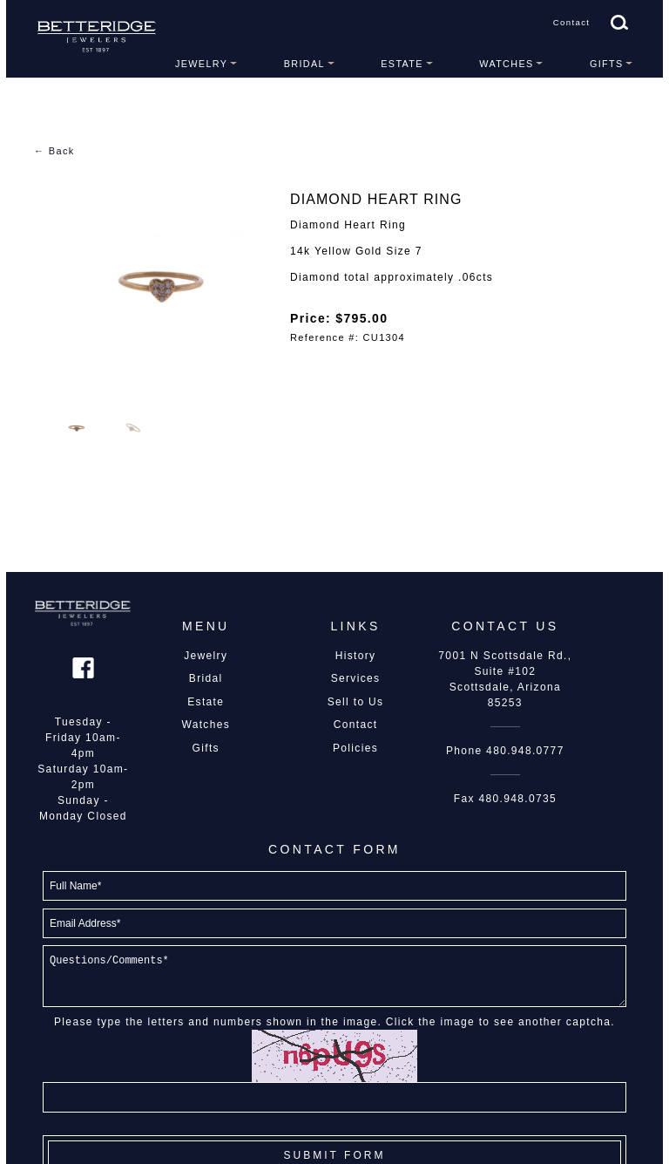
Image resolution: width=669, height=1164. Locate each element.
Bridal (304, 63)
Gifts (607, 63)
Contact (572, 22)
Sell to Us (356, 702)
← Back (54, 151)
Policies (355, 748)
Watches (506, 63)
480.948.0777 (525, 751)
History (355, 656)
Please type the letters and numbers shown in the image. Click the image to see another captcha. (334, 1022)
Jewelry (201, 63)
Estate (401, 63)
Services (356, 678)
